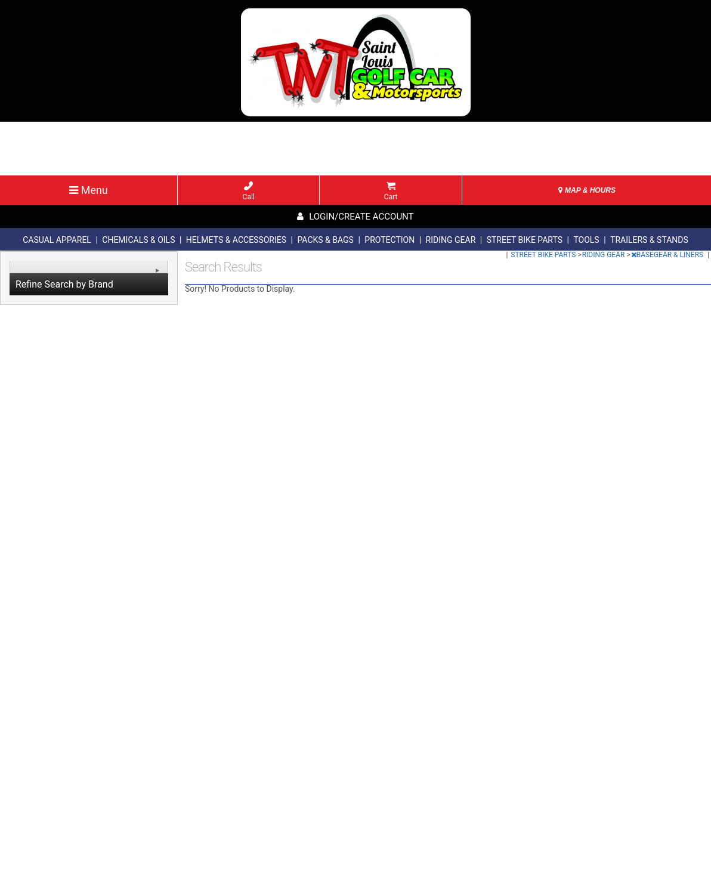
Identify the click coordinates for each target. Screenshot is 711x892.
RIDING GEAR (451, 240)
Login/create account (355, 216)
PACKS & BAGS (325, 240)
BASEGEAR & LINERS (668, 255)
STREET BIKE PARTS (524, 240)
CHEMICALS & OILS (138, 240)
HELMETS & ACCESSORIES (236, 240)
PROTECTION (389, 240)
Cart (391, 191)
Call (249, 191)
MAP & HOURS (587, 190)
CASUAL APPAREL (57, 240)
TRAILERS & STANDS (649, 240)
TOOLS (586, 240)
